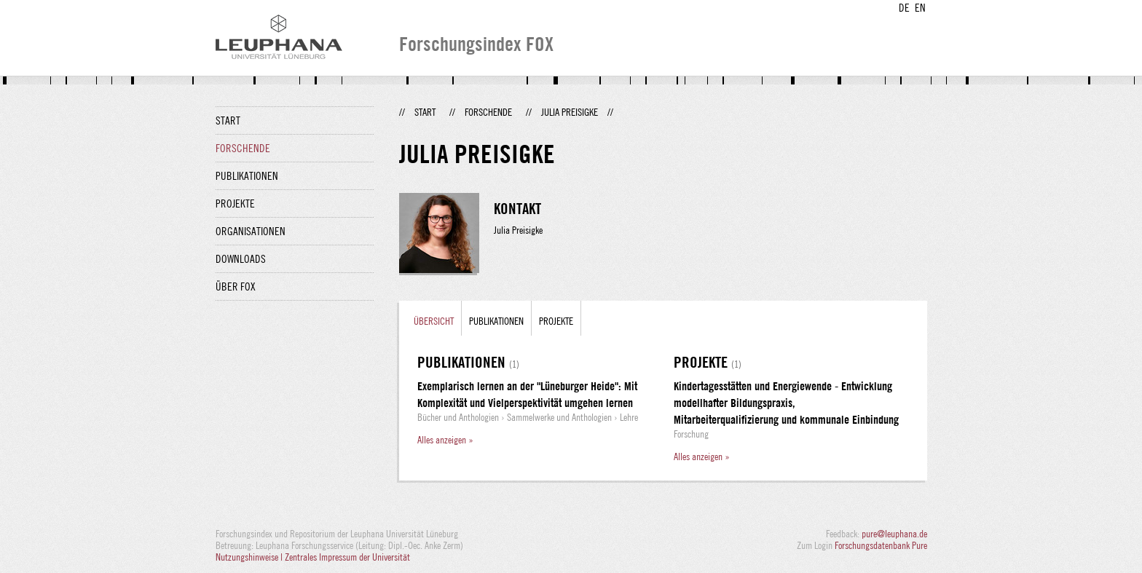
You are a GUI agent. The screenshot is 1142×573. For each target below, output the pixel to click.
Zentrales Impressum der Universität (347, 557)
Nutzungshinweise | (250, 557)
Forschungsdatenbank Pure (881, 545)
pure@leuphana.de (894, 534)
